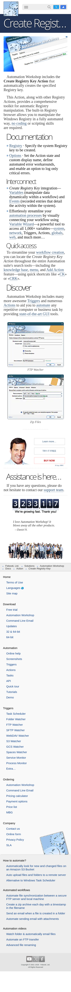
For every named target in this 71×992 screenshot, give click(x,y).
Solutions (29, 565)
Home (7, 576)
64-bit (9, 637)
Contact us (13, 828)
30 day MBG (59, 465)
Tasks (9, 675)
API (8, 680)
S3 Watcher (13, 741)
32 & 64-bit (13, 631)
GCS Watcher (15, 746)
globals (56, 233)
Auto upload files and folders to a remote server (36, 874)
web (12, 237)
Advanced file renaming (21, 945)
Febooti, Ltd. (11, 9)
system (59, 228)
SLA (9, 845)
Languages (13, 587)
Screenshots (14, 659)
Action (19, 568)
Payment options (16, 801)
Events (14, 201)
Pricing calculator (17, 795)
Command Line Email (19, 620)
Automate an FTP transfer (22, 939)
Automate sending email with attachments (32, 918)
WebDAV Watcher (17, 735)
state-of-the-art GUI (34, 314)
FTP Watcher (14, 724)
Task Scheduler (16, 713)
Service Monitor (16, 757)
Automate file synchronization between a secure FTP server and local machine (36, 897)
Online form (13, 834)
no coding (19, 123)
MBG (9, 812)
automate (43, 305)
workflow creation (50, 252)
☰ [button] (26, 7)
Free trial (11, 609)
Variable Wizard (21, 224)
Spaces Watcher (16, 752)
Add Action (55, 270)
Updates (11, 626)
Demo (10, 697)
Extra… (11, 768)
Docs (8, 568)
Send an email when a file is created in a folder (35, 913)
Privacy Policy (15, 839)
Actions (9, 305)
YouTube (29, 959)
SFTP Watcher (15, 730)
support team (53, 490)
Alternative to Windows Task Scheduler (30, 880)
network (15, 233)
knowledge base (16, 270)
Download (9, 604)
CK (62, 274)
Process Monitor (16, 763)
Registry (15, 146)
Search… (49, 7)
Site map (11, 593)
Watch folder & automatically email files (30, 934)
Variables (16, 192)
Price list (11, 806)
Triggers (33, 301)
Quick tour (12, 686)
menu (34, 270)
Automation (10, 648)
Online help (13, 653)
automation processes (25, 215)
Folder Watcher (16, 719)
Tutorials (11, 691)
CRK (13, 278)
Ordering (8, 779)
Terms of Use (14, 582)
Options (15, 155)
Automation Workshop (52, 565)
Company (9, 823)
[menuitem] (26, 7)
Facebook (63, 7)
